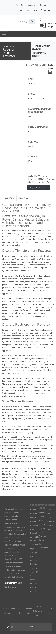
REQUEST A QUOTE (38, 187)
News (49, 517)
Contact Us (44, 5)
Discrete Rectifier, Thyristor (34, 564)
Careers (31, 5)
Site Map (50, 611)
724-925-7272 (31, 10)
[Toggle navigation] (4, 34)
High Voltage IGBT (33, 552)
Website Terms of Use (39, 611)
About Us (19, 5)
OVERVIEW (9, 198)
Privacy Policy (29, 611)
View (49, 182)
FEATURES (23, 198)
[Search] (22, 21)
